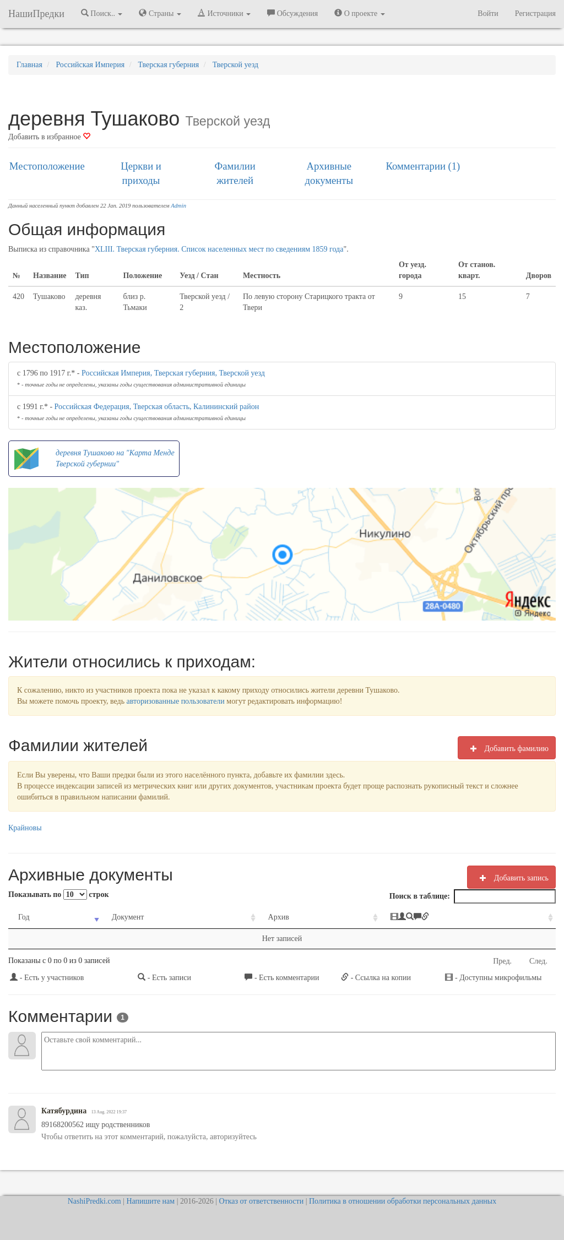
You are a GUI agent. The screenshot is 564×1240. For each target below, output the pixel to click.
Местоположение (47, 166)
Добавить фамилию (507, 748)
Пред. (502, 961)
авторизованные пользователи (176, 701)
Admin (178, 206)
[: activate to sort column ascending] (468, 917)
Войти (488, 13)
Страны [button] (160, 13)
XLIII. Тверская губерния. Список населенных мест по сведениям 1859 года (219, 249)
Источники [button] (224, 13)
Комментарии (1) (423, 166)
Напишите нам (150, 1201)
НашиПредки (36, 13)
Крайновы (25, 828)
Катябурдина (63, 1111)
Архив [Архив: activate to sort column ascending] (278, 917)
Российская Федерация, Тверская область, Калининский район (157, 407)
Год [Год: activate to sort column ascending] (24, 917)
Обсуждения (292, 13)
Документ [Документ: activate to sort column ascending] (128, 917)
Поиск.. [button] (102, 13)
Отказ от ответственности (261, 1201)
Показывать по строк (58, 894)
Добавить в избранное (49, 137)
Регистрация (535, 13)
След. (538, 961)
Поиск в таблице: (472, 896)
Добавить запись (511, 877)
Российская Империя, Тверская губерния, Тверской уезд (173, 373)
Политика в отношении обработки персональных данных (402, 1201)
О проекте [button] (359, 13)
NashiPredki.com (94, 1201)
